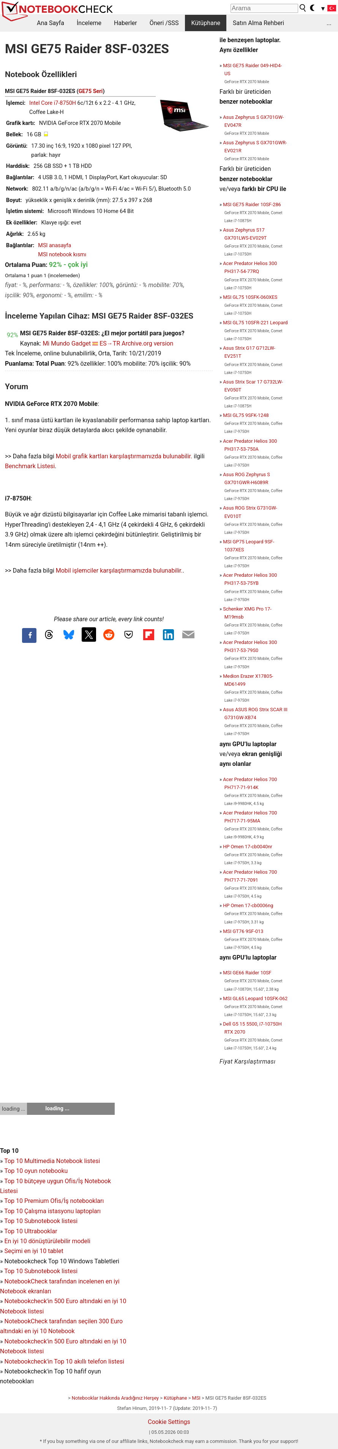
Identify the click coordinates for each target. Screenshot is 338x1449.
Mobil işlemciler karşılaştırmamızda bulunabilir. (119, 570)
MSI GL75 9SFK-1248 (246, 415)
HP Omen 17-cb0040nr (247, 846)
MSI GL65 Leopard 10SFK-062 (255, 998)
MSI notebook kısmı (62, 254)
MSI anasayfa (54, 245)
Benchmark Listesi (30, 466)
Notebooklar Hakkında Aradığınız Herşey (115, 1398)
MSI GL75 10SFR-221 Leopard (255, 322)
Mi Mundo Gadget (67, 343)
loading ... (13, 1109)
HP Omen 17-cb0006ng (248, 905)
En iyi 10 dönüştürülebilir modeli (47, 1241)
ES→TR (110, 343)
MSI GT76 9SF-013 (243, 931)
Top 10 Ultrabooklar (30, 1231)
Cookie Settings (169, 1421)
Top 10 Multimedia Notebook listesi (52, 1161)
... (329, 23)
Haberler (125, 23)
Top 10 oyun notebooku (36, 1170)
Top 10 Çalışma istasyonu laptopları (52, 1211)
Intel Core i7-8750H (52, 103)
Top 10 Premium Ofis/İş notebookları (54, 1200)
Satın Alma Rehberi (258, 23)
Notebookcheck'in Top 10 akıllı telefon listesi (64, 1361)
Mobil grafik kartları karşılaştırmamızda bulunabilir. (124, 456)
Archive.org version (147, 343)
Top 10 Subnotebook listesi (40, 1221)
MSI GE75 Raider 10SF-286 (252, 204)
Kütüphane (205, 23)
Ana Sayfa (50, 23)
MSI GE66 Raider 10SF (247, 972)
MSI (196, 1398)
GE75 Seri (91, 91)
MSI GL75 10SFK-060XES (250, 297)
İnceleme (89, 23)
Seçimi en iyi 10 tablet (33, 1251)
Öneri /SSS (164, 23)
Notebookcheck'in (29, 1341)
